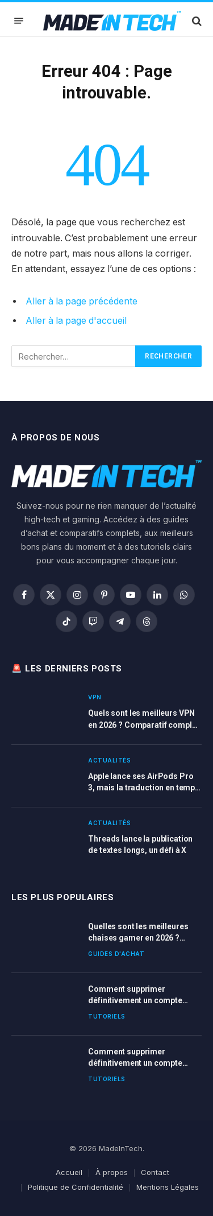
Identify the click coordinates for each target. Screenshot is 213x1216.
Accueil (69, 1172)
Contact (155, 1172)
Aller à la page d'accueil (76, 320)
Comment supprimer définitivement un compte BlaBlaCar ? (135, 1063)
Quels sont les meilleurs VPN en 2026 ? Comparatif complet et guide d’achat (143, 724)
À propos (111, 1172)
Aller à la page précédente (81, 301)
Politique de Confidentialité (75, 1187)
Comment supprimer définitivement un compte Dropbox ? (135, 1000)
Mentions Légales (167, 1187)
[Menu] (18, 20)
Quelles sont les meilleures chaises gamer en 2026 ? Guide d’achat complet (138, 938)
